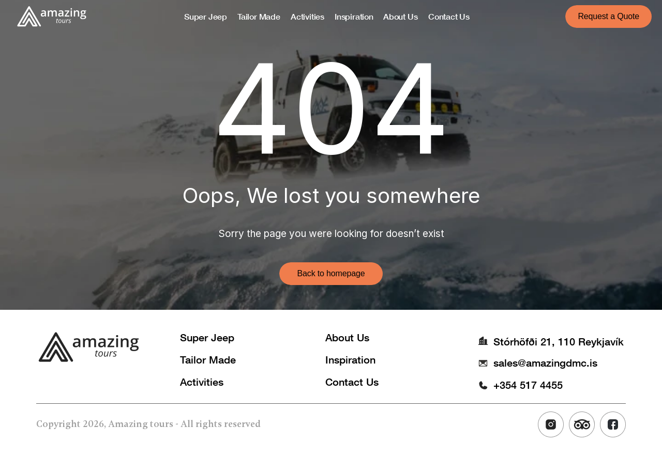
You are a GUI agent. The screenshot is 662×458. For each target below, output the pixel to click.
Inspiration (350, 359)
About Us (347, 337)
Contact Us (352, 381)
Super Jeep (207, 337)
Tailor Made (208, 359)
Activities (201, 381)
